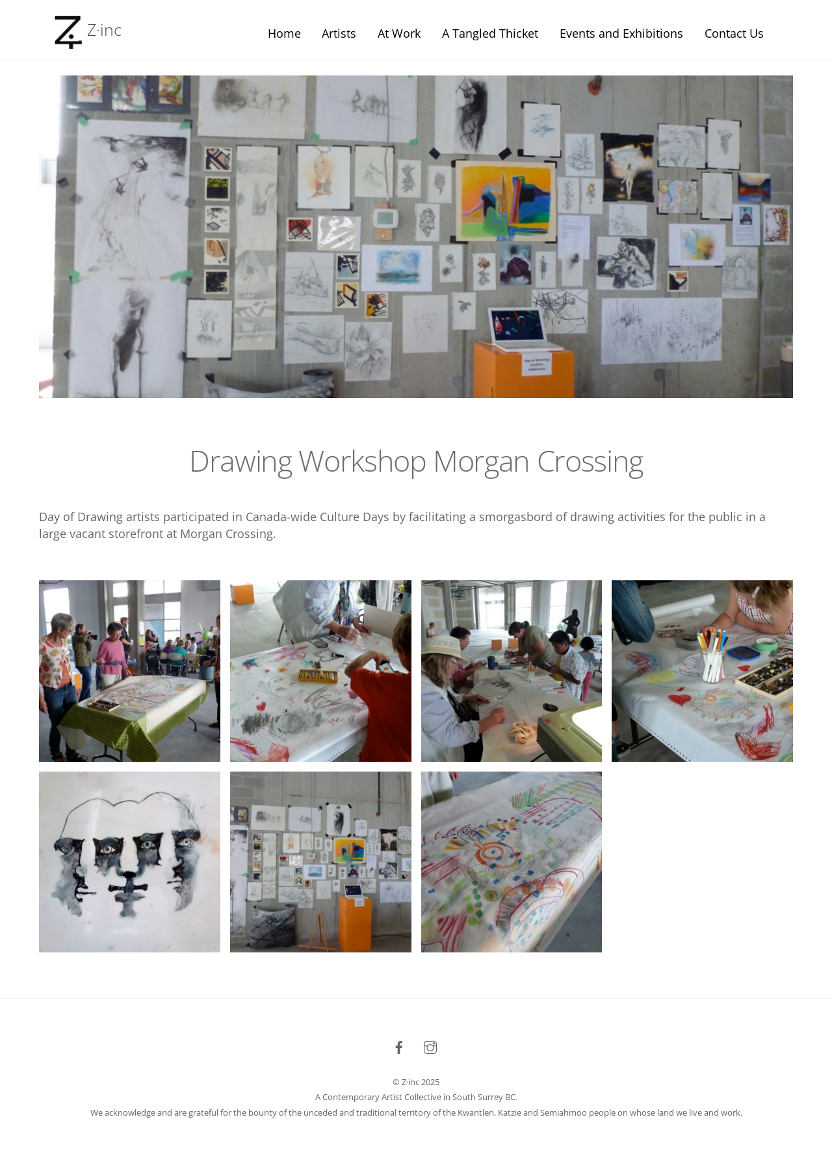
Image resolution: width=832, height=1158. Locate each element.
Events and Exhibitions (621, 33)
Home (284, 33)
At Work (399, 33)
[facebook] (399, 1046)
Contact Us (734, 33)
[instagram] (430, 1046)
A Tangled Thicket (490, 33)
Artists (339, 33)
